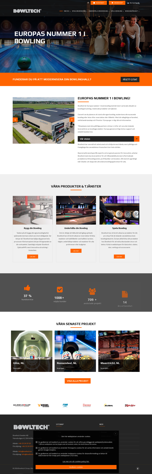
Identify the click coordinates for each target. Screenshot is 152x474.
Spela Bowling (119, 228)
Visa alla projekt (77, 381)
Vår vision (85, 139)
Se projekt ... (17, 368)
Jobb (102, 444)
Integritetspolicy (107, 448)
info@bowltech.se (25, 451)
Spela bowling (116, 11)
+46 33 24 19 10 (24, 443)
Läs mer (32, 257)
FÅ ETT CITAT (130, 79)
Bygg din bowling (79, 11)
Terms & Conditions (108, 440)
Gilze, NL (18, 363)
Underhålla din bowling (98, 11)
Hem (61, 11)
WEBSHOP (117, 3)
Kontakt (98, 3)
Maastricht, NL (110, 363)
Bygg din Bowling (32, 228)
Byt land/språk (133, 3)
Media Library (106, 436)
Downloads (105, 452)
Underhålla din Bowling (76, 228)
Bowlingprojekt (131, 11)
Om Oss (66, 11)
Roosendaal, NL (67, 363)
